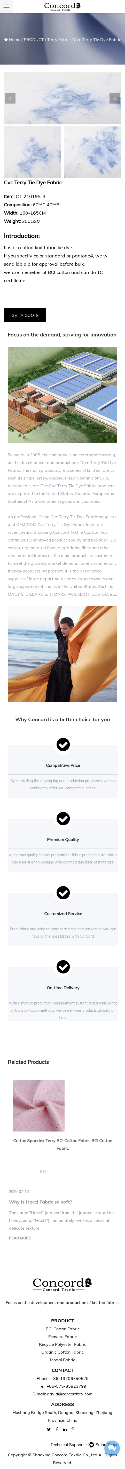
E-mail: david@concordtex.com (62, 1393)
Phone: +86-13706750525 (63, 1378)
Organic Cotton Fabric (62, 1352)
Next (115, 98)
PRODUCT (34, 39)
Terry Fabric (59, 39)
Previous (10, 98)
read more (20, 1240)
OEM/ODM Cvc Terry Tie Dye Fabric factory (57, 524)
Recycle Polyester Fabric (62, 1344)
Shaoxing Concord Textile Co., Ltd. (65, 1454)
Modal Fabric (62, 1359)
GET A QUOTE (24, 315)
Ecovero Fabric (62, 1336)
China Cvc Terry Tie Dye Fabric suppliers (77, 516)
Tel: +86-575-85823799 (62, 1386)
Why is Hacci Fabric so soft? (40, 1204)
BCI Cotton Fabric (63, 1328)
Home (14, 39)
